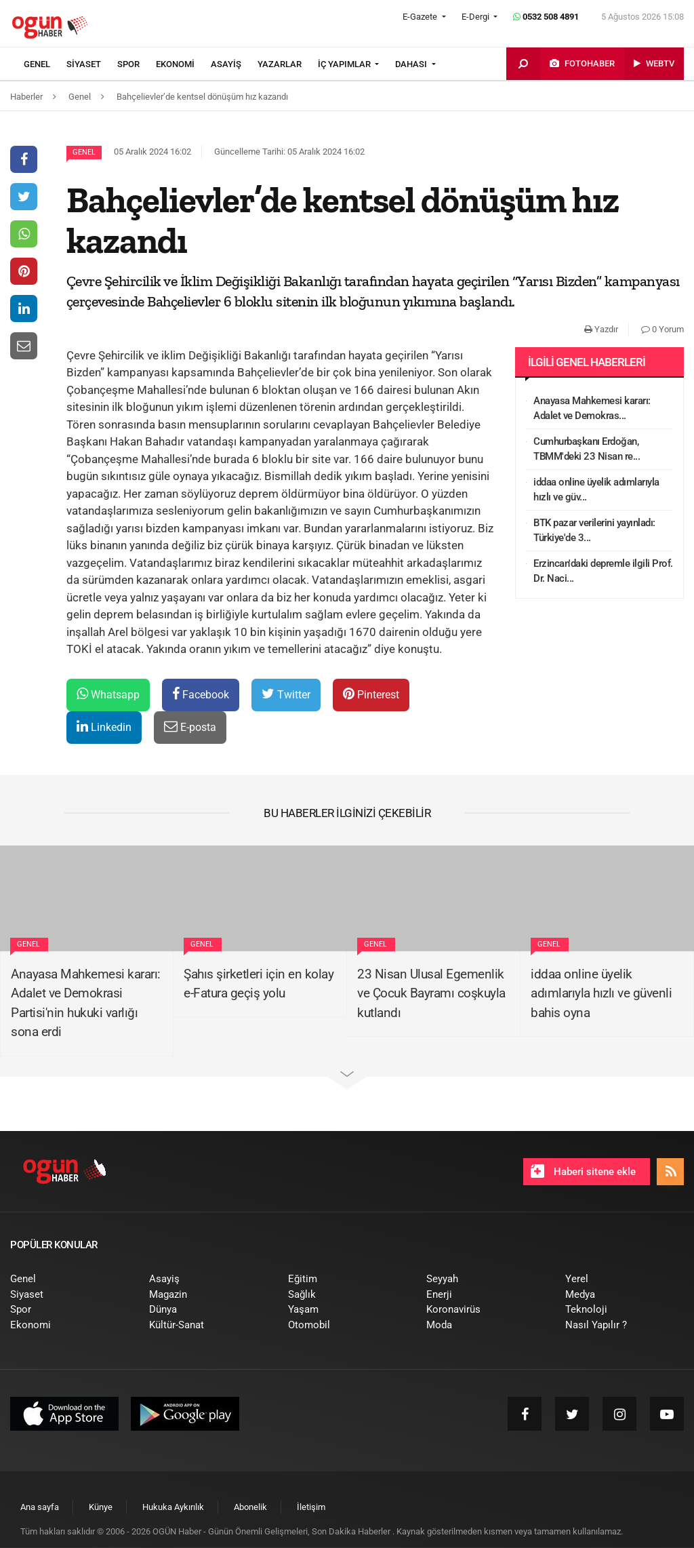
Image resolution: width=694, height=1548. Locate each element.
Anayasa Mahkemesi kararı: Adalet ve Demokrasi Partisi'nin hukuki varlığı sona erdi (86, 1003)
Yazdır (601, 329)
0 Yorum (662, 329)
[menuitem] (45, 64)
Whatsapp (108, 694)
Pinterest (371, 694)
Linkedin (104, 726)
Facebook (200, 694)
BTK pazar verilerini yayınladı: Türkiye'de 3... (594, 530)
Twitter (286, 694)
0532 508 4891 (546, 17)
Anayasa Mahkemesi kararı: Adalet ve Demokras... (592, 408)
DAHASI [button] (412, 64)
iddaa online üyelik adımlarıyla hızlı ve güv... (596, 490)
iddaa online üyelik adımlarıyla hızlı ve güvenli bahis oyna (601, 993)
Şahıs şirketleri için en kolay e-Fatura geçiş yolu (258, 983)
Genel (84, 152)
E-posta (190, 726)
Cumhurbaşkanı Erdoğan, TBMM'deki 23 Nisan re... (586, 449)
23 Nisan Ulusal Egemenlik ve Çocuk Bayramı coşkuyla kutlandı (431, 993)
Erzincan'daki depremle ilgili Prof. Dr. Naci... (603, 571)
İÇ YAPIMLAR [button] (345, 64)
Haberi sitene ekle (583, 1171)
